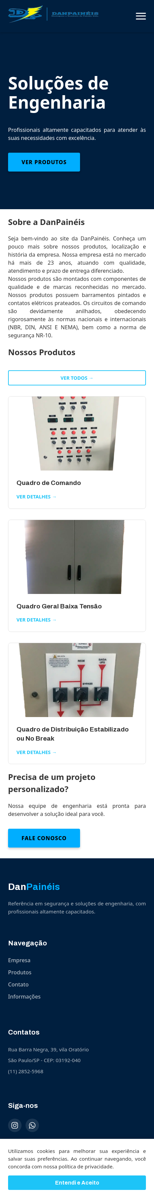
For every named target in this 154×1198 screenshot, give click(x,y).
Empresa (19, 960)
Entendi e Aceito (77, 1183)
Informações (24, 996)
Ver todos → (77, 378)
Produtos (20, 972)
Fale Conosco (44, 838)
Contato (18, 984)
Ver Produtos (44, 162)
